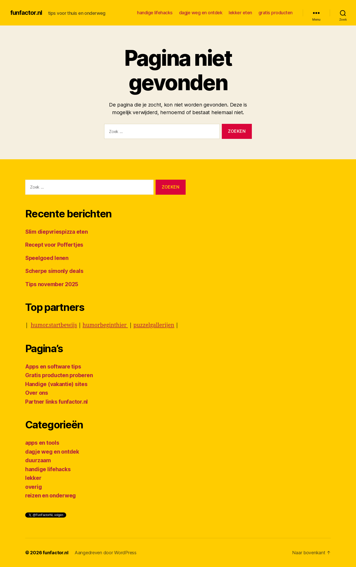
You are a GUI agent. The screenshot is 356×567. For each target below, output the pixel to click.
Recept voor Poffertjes (54, 245)
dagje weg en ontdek (201, 12)
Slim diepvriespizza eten (56, 232)
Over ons (36, 393)
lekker (33, 478)
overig (33, 487)
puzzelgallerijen (153, 325)
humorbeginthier (105, 325)
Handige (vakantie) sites (56, 384)
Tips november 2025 (51, 284)
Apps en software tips (53, 366)
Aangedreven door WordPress (105, 552)
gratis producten (275, 12)
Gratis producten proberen (59, 375)
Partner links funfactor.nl (56, 402)
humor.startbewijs (54, 325)
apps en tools (42, 443)
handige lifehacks (155, 12)
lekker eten (240, 12)
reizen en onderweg (50, 495)
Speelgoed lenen (47, 258)
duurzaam (38, 460)
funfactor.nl (26, 13)
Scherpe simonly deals (54, 271)
